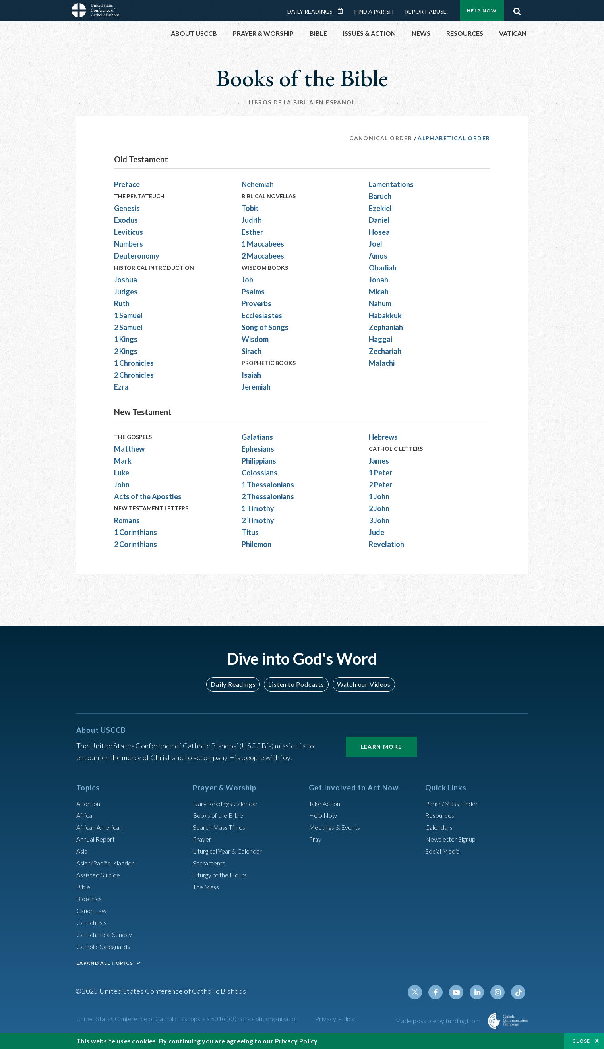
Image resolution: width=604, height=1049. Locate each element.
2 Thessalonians (268, 496)
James (379, 460)
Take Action (326, 803)
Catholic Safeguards (107, 946)
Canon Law (93, 910)
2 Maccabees (263, 255)
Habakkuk (385, 315)
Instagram (500, 992)
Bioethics (91, 898)
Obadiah (383, 267)
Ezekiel (380, 208)
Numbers (128, 244)
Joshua (125, 279)
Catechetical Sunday (107, 934)
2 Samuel (128, 327)
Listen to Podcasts (296, 684)
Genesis (127, 208)
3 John (379, 520)
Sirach (251, 351)
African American (102, 827)
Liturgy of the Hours (223, 874)
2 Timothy (258, 520)
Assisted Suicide (101, 874)
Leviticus (128, 232)
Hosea (379, 232)
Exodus (126, 220)
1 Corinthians (135, 532)
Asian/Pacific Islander (109, 862)
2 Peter (380, 484)
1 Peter (380, 472)
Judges (125, 291)
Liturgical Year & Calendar (233, 850)
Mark (123, 460)
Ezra (121, 387)
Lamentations (391, 184)
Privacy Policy (335, 1018)
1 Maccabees (263, 244)
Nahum (380, 303)
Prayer (203, 839)
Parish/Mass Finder (455, 803)
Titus (250, 532)
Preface (127, 184)
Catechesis (93, 922)
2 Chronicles (134, 375)
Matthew (129, 448)
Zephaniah (386, 327)
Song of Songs (265, 327)
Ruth (122, 303)
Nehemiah (258, 184)
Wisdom (255, 339)
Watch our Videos (360, 684)
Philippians (259, 460)
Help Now (482, 11)
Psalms (253, 291)
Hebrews (383, 437)
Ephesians (258, 448)
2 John (379, 508)
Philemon (256, 544)
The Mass (208, 886)
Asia (83, 850)
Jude (376, 532)
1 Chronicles (134, 363)
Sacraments (210, 862)
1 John (379, 496)
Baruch (380, 196)
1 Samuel (128, 315)
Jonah (378, 279)
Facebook (443, 992)
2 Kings (125, 351)
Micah (379, 291)
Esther (252, 232)
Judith (252, 220)
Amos (378, 255)
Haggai (380, 339)
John (122, 484)
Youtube (462, 992)
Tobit (250, 208)
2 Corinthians (135, 544)
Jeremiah (256, 387)
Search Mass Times (222, 827)
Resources (441, 815)
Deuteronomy (136, 255)
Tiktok (519, 992)
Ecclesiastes (262, 315)
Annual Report (98, 839)
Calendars (441, 827)
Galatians (257, 437)
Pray (316, 839)
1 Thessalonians (268, 484)
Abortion (90, 803)
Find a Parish (373, 11)
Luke (121, 472)
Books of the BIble (221, 815)
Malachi (382, 363)
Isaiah (251, 375)
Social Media (445, 850)
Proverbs (256, 303)
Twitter (423, 992)
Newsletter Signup (454, 839)
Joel (375, 244)
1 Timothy (258, 508)
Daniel (379, 220)
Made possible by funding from (438, 1020)
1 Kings (125, 339)
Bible (84, 886)
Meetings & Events (338, 827)
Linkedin (481, 992)
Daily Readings (310, 11)
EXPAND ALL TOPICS (104, 963)
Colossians (259, 472)
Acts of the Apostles (148, 496)
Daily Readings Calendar (343, 11)
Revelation (386, 544)
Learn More (381, 746)
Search (517, 9)
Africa (85, 815)
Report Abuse (426, 11)
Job (247, 279)
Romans (127, 520)
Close (581, 1041)
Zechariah (385, 351)
